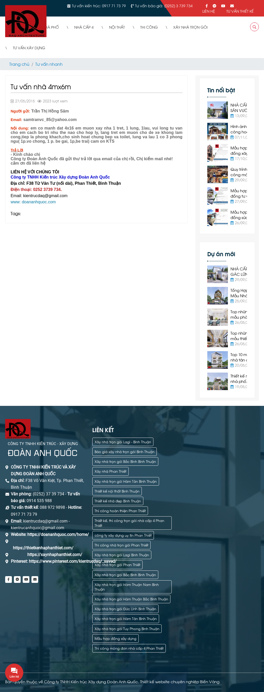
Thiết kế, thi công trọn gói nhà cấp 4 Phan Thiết (129, 522)
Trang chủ (19, 64)
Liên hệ (208, 11)
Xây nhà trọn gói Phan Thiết (117, 564)
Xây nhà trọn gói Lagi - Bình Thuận (123, 441)
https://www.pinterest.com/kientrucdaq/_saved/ (72, 561)
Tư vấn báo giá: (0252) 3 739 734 (164, 5)
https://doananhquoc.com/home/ (58, 534)
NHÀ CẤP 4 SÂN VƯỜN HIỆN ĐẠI (240, 110)
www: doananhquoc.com (33, 202)
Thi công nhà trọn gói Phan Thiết (121, 544)
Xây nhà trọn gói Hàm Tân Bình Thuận (126, 481)
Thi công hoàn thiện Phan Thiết (120, 510)
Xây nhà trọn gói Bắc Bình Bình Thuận (125, 461)
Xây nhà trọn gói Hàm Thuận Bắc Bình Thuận (131, 598)
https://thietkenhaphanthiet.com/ (43, 547)
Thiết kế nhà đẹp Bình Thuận (118, 500)
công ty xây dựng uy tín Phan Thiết (123, 535)
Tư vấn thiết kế (240, 11)
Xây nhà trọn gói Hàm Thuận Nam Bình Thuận (127, 586)
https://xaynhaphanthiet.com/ (54, 554)
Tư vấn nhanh (49, 64)
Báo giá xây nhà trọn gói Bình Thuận (124, 451)
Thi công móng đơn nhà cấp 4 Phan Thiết (129, 648)
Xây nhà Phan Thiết (110, 471)
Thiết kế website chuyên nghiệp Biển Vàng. (180, 681)
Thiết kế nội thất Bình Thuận (117, 490)
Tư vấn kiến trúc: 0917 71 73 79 (99, 5)
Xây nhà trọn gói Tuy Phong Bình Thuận (127, 628)
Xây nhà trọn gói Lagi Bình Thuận (122, 554)
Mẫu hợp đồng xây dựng (115, 638)
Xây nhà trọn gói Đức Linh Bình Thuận (125, 608)
